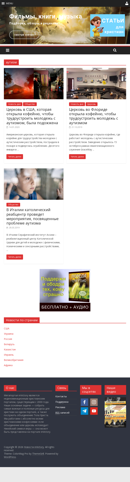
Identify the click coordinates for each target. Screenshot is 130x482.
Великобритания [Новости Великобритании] (13, 360)
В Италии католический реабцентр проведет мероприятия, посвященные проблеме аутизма (32, 216)
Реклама (60, 407)
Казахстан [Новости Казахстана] (10, 349)
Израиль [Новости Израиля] (9, 354)
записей (62, 412)
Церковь (91, 104)
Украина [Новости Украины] (8, 333)
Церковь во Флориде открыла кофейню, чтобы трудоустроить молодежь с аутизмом (93, 116)
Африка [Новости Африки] (8, 365)
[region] (65, 25)
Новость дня (14, 104)
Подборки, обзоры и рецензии (33, 23)
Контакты (61, 396)
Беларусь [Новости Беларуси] (9, 344)
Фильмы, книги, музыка (45, 16)
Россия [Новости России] (8, 339)
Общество (30, 104)
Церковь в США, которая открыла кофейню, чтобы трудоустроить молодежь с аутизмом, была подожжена (32, 116)
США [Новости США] (6, 328)
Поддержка (61, 401)
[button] (9, 3)
